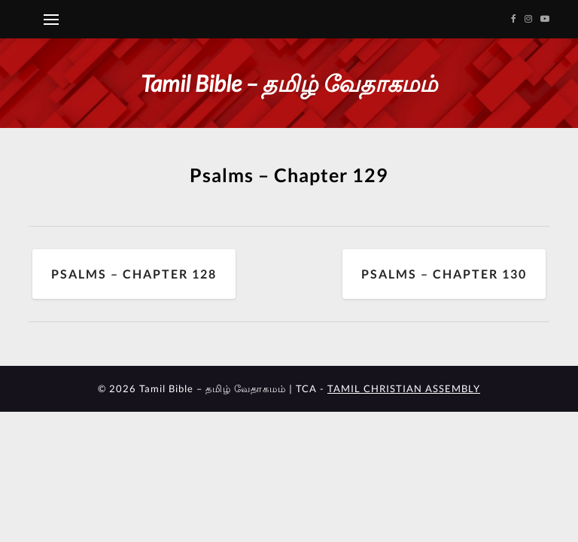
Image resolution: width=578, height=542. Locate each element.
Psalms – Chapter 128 (134, 273)
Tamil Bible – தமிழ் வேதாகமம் (289, 82)
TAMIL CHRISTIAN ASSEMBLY (403, 388)
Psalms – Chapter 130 (444, 273)
